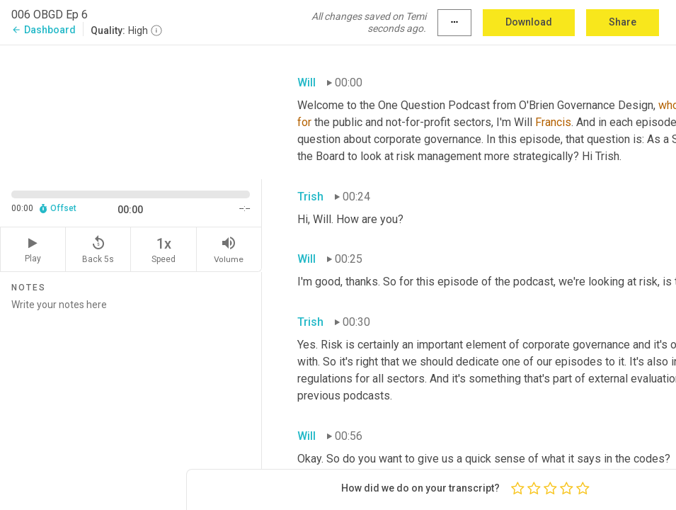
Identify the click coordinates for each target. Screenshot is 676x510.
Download (528, 22)
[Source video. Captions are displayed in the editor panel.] (131, 110)
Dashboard (43, 29)
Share (622, 22)
